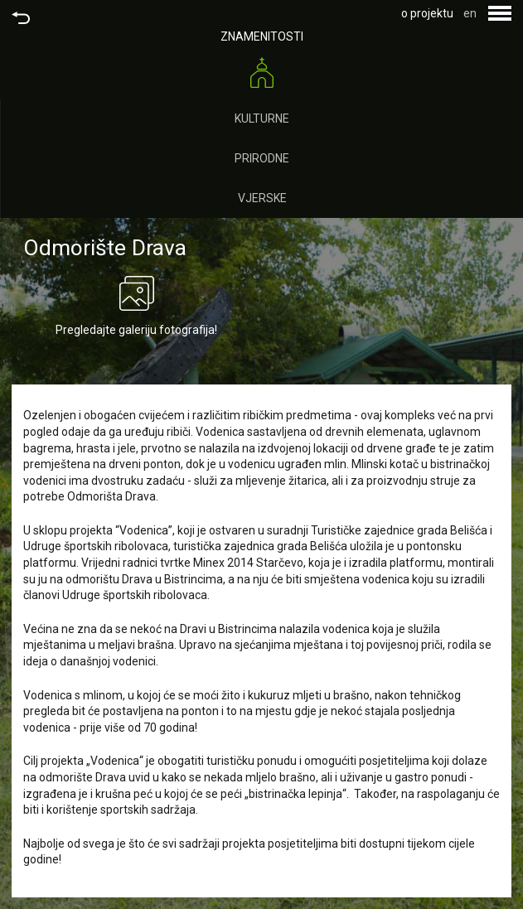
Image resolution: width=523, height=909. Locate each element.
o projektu (427, 13)
